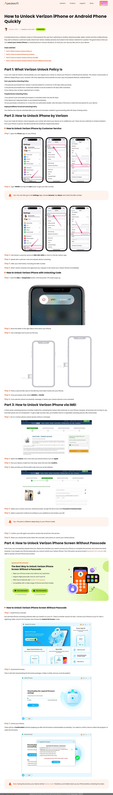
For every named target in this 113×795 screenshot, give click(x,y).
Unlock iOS (40, 29)
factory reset (48, 784)
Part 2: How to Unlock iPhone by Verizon (20, 54)
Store (91, 3)
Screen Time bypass (38, 580)
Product (72, 3)
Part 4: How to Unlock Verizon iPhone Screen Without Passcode (28, 61)
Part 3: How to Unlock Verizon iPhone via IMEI (22, 58)
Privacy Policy (74, 794)
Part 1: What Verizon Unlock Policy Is (19, 51)
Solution (62, 3)
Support (82, 3)
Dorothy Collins (13, 29)
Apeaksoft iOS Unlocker (95, 551)
